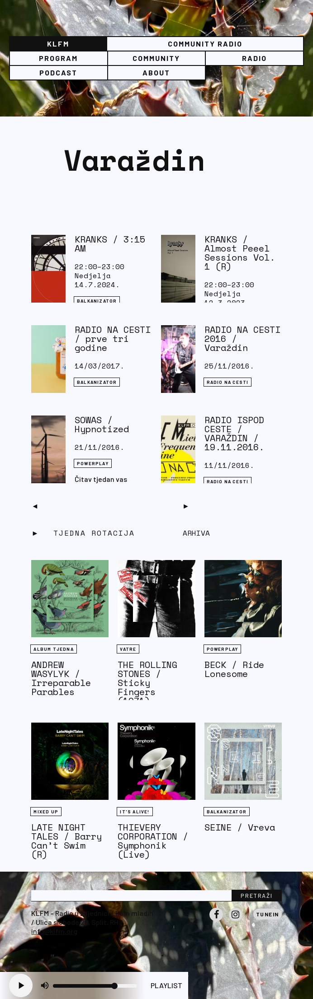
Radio (254, 58)
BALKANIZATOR (97, 300)
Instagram (235, 920)
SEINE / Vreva (239, 827)
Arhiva (196, 533)
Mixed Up (45, 811)
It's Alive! (134, 811)
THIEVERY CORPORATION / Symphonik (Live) (153, 841)
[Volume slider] (95, 986)
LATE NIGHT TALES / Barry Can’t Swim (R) (66, 841)
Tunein (267, 914)
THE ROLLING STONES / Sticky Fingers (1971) (147, 682)
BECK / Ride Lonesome (234, 669)
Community (156, 58)
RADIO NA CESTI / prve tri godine (113, 338)
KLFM (58, 43)
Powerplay (93, 463)
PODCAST (58, 72)
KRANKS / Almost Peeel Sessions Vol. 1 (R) (239, 253)
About (156, 72)
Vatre (128, 649)
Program (58, 58)
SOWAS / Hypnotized (102, 424)
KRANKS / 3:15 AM (110, 244)
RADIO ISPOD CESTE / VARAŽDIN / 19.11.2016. (234, 433)
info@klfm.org (54, 931)
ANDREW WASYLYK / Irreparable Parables (61, 678)
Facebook (216, 920)
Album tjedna (53, 649)
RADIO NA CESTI (228, 382)
